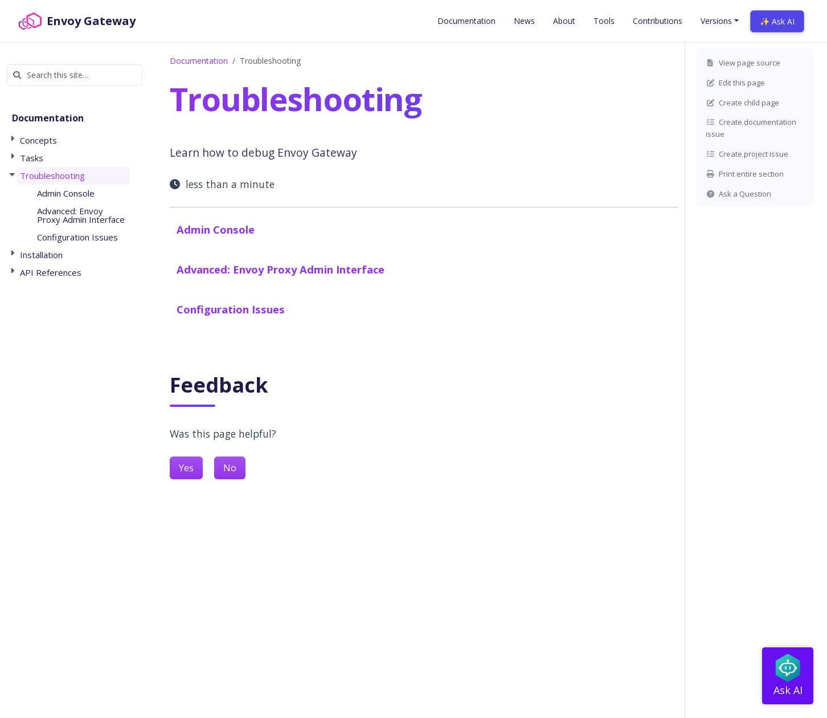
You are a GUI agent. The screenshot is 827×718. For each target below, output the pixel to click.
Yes (186, 468)
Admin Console (216, 229)
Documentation (199, 60)
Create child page (742, 102)
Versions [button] (716, 20)
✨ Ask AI (777, 21)
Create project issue (747, 154)
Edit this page (735, 82)
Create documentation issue (751, 128)
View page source (743, 63)
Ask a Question (738, 194)
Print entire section (745, 174)
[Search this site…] (74, 75)
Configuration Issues (231, 309)
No (229, 468)
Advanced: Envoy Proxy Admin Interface (280, 269)
